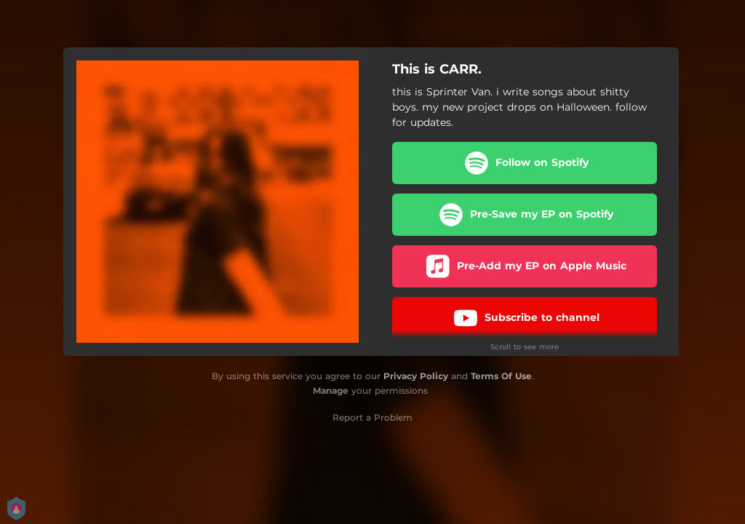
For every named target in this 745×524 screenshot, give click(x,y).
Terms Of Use (501, 375)
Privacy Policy (415, 375)
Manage (330, 390)
